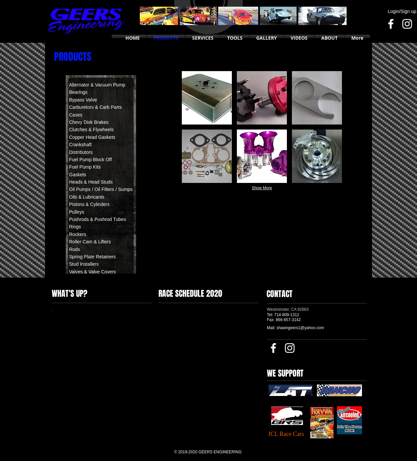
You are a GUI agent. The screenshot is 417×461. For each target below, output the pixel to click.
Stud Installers (84, 264)
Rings (75, 226)
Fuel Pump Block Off (90, 159)
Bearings (78, 92)
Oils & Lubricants (86, 197)
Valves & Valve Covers (92, 271)
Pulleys (76, 212)
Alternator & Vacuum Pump (97, 84)
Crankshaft (80, 144)
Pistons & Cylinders (89, 204)
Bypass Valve (83, 99)
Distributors (81, 152)
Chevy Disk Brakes (88, 122)
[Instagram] (407, 23)
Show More (262, 188)
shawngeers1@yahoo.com (300, 327)
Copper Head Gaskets (92, 137)
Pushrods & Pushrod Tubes (97, 219)
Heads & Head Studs (91, 182)
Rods (74, 249)
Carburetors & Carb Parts (95, 107)
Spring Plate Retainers (92, 256)
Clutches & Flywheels (91, 129)
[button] (207, 98)
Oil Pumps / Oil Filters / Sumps (101, 189)
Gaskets (77, 174)
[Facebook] (390, 23)
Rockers (77, 234)
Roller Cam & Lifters (90, 241)
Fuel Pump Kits (85, 167)
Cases (75, 115)
